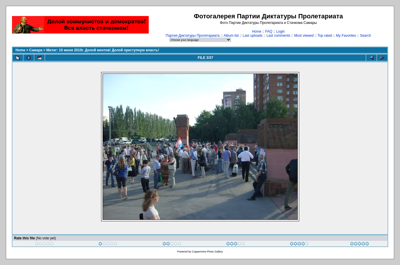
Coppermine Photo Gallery (207, 251)
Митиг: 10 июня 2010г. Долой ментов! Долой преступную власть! (102, 50)
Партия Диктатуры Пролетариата (193, 36)
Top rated (324, 36)
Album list (231, 36)
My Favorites (346, 36)
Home (256, 31)
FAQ (268, 31)
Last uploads (253, 36)
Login (280, 31)
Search (365, 36)
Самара (35, 50)
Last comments (278, 36)
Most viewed (304, 36)
